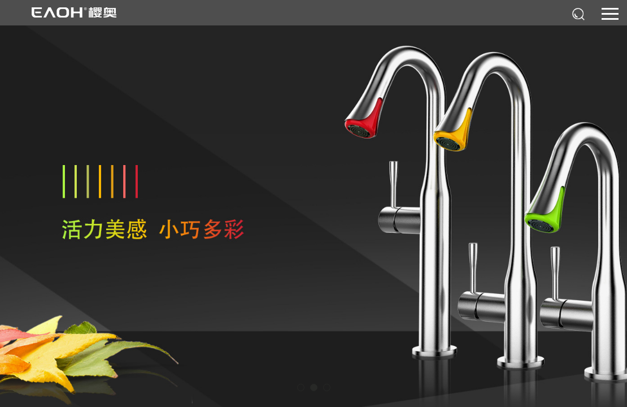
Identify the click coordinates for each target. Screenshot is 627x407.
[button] (300, 387)
